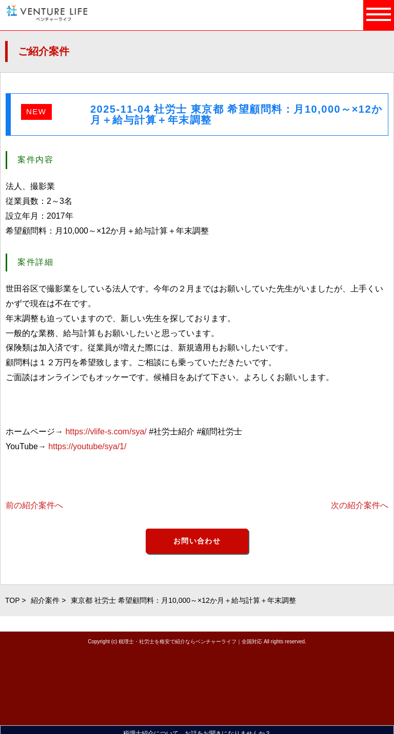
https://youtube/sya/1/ (87, 446)
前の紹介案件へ (34, 505)
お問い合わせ (197, 541)
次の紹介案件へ (359, 505)
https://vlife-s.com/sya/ (105, 431)
